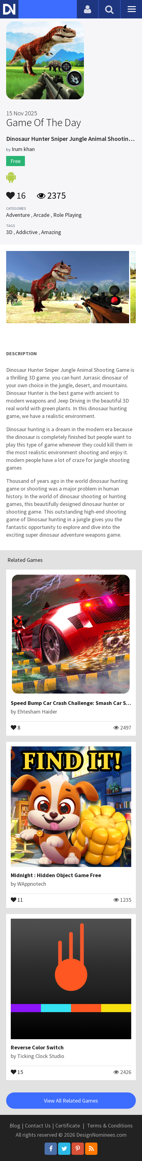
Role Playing (67, 214)
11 (17, 899)
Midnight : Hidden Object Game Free (56, 875)
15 (17, 1071)
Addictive (26, 232)
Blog (15, 1125)
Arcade (41, 214)
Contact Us (38, 1125)
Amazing (51, 232)
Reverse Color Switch (37, 1047)
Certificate (67, 1125)
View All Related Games (71, 1100)
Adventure (18, 214)
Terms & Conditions (110, 1125)
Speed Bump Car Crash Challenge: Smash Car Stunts (75, 702)
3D (9, 232)
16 (16, 192)
